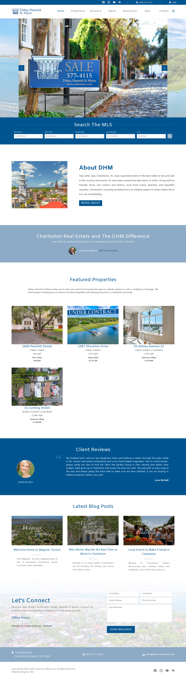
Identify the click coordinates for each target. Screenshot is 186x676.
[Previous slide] (21, 68)
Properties (78, 11)
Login (174, 2)
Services (95, 11)
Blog (147, 11)
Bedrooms (79, 132)
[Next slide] (164, 68)
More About (90, 203)
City (138, 132)
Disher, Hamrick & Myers (40, 669)
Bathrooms (111, 132)
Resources (130, 11)
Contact (163, 11)
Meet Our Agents (108, 251)
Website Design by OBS (23, 672)
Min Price (18, 132)
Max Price (49, 132)
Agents (112, 11)
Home (60, 11)
